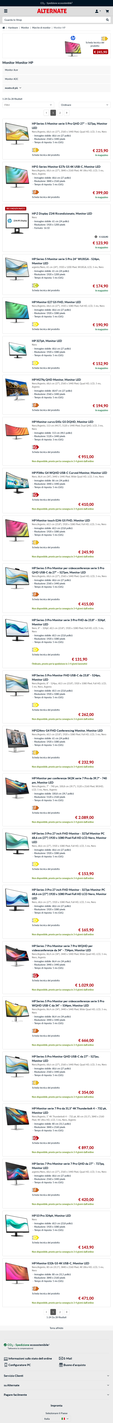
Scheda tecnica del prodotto (95, 44)
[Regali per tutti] (84, 1365)
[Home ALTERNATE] (52, 10)
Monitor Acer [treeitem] (11, 70)
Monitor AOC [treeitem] (11, 79)
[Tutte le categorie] (5, 11)
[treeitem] (56, 88)
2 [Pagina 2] (60, 112)
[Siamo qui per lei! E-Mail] (84, 1358)
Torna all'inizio (56, 1328)
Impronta (56, 1405)
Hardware (13, 27)
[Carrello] (107, 11)
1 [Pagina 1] (53, 112)
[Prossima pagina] (66, 113)
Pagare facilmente (56, 1395)
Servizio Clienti (56, 1376)
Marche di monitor (41, 27)
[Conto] (98, 11)
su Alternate (56, 1385)
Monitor (25, 27)
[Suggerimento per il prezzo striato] (96, 236)
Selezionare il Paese (56, 1413)
